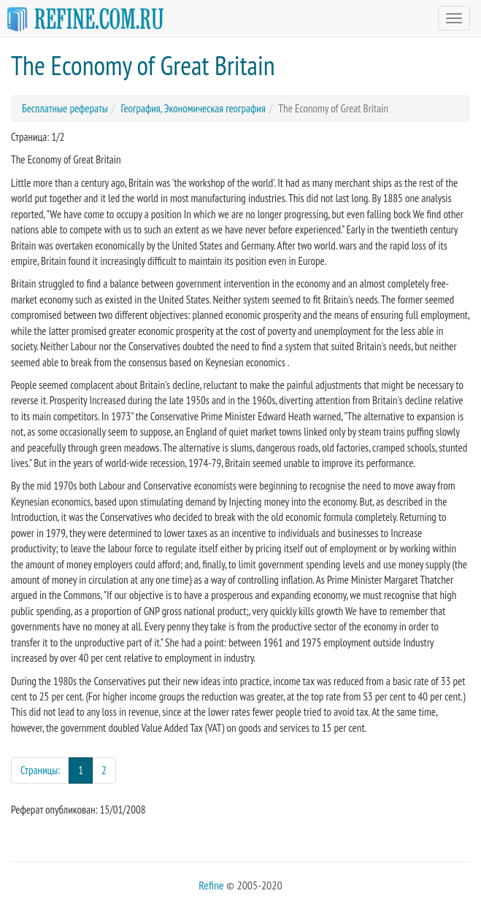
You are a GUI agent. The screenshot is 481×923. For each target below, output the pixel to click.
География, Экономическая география (192, 108)
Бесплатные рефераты (65, 108)
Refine (211, 885)
